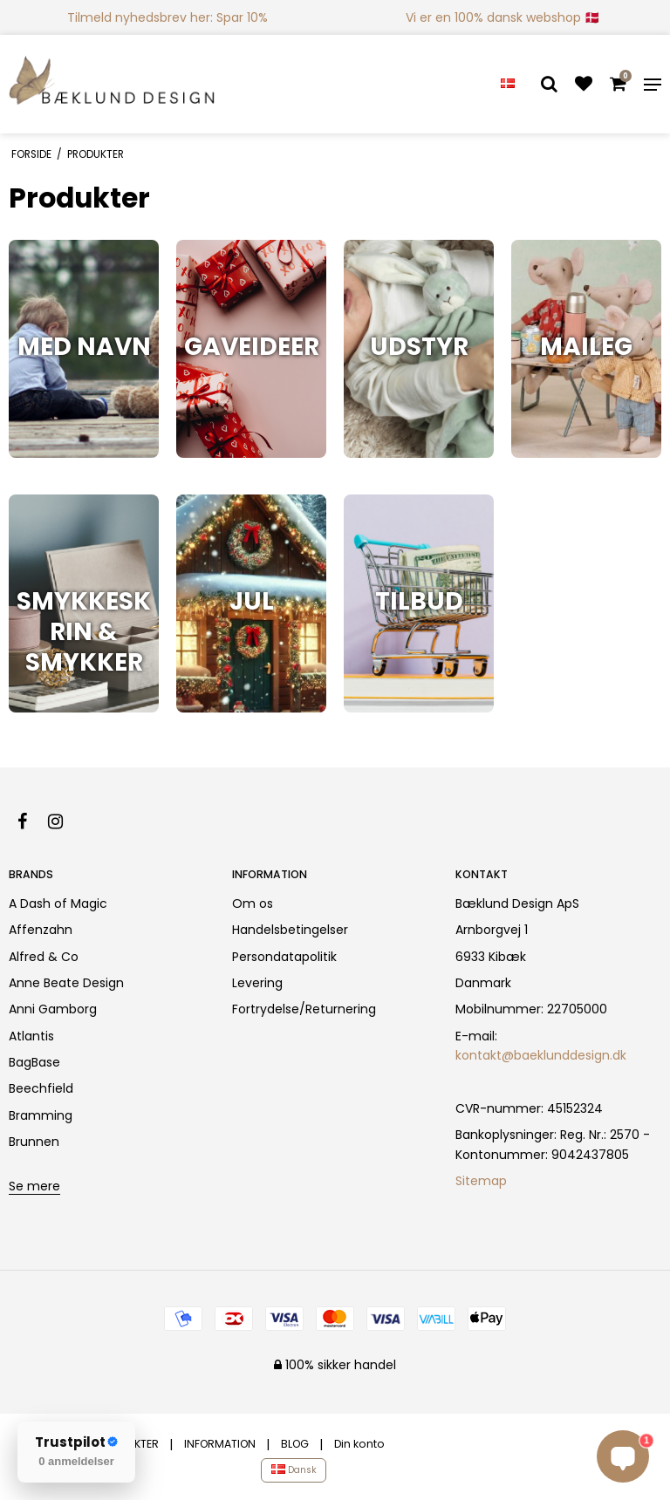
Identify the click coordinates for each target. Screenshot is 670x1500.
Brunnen (34, 1141)
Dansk (294, 1469)
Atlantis (31, 1036)
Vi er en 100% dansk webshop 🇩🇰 (502, 17)
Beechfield (41, 1088)
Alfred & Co (44, 956)
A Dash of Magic (58, 903)
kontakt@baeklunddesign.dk (540, 1055)
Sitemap (481, 1181)
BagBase (34, 1062)
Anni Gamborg (53, 1009)
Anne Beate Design (66, 983)
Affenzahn (40, 929)
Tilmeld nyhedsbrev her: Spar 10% (167, 17)
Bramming (40, 1115)
